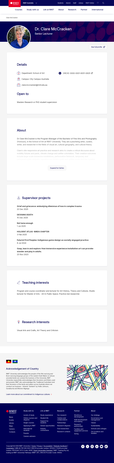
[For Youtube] (101, 446)
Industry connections (44, 429)
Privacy (39, 446)
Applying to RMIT (30, 426)
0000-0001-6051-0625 (80, 73)
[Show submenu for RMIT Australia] (35, 3)
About (61, 10)
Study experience (46, 415)
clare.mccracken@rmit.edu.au (34, 85)
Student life (44, 418)
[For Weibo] (106, 446)
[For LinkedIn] (97, 446)
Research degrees (63, 426)
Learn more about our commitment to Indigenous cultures (29, 394)
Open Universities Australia (43, 450)
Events (11, 420)
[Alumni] (68, 3)
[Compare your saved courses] (99, 3)
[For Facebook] (83, 446)
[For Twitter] (87, 446)
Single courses (29, 423)
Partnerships (61, 423)
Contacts (12, 432)
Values (93, 423)
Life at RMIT (48, 10)
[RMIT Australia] (28, 3)
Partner (84, 10)
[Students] (60, 3)
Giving (76, 434)
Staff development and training (80, 420)
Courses (18, 10)
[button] (103, 3)
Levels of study (29, 415)
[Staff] (74, 3)
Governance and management (97, 419)
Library (11, 423)
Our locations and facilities (97, 432)
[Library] (80, 3)
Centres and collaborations (62, 419)
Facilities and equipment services (81, 430)
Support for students (44, 422)
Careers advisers (29, 436)
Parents (26, 433)
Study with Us (29, 411)
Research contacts (63, 431)
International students (28, 429)
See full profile (96, 47)
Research (72, 10)
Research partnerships (78, 425)
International (97, 10)
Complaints (10, 448)
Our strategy (95, 415)
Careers (12, 429)
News (11, 417)
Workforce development (79, 416)
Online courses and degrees (30, 419)
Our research (61, 415)
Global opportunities (47, 426)
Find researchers (63, 428)
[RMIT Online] (90, 3)
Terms (33, 446)
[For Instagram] (92, 446)
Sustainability (95, 426)
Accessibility (48, 446)
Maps (11, 426)
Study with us (33, 10)
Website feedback (60, 446)
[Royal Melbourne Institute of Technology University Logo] (15, 3)
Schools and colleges (98, 428)
